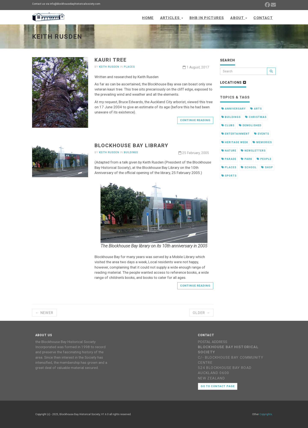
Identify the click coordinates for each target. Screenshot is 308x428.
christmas (256, 117)
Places (129, 66)
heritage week (234, 142)
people (264, 159)
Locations (233, 82)
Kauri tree (110, 60)
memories (262, 142)
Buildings (131, 152)
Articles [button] (171, 18)
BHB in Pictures (207, 18)
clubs (228, 125)
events (261, 133)
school (249, 167)
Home (148, 18)
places (229, 167)
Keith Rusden (109, 66)
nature (229, 150)
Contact (263, 18)
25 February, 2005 (193, 153)
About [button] (238, 18)
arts (256, 108)
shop (267, 167)
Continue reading (195, 120)
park (246, 159)
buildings (231, 117)
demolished (250, 125)
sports (229, 175)
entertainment (235, 133)
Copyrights (265, 414)
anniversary (233, 108)
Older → (201, 313)
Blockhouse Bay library (131, 146)
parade (229, 159)
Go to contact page (218, 386)
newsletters (253, 150)
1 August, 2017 (196, 67)
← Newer (44, 313)
